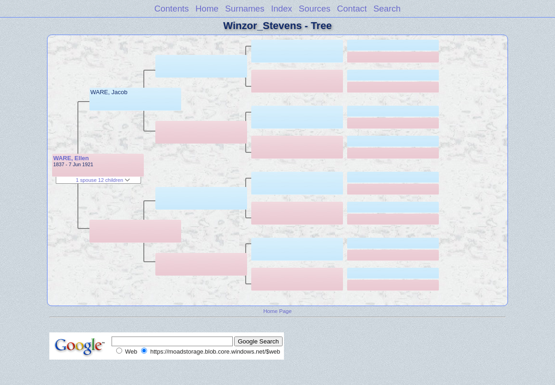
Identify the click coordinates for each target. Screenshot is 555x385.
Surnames (244, 8)
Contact (352, 8)
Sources (315, 8)
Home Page (277, 311)
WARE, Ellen (71, 158)
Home (206, 8)
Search (387, 8)
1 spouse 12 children (103, 180)
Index (281, 8)
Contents (171, 8)
